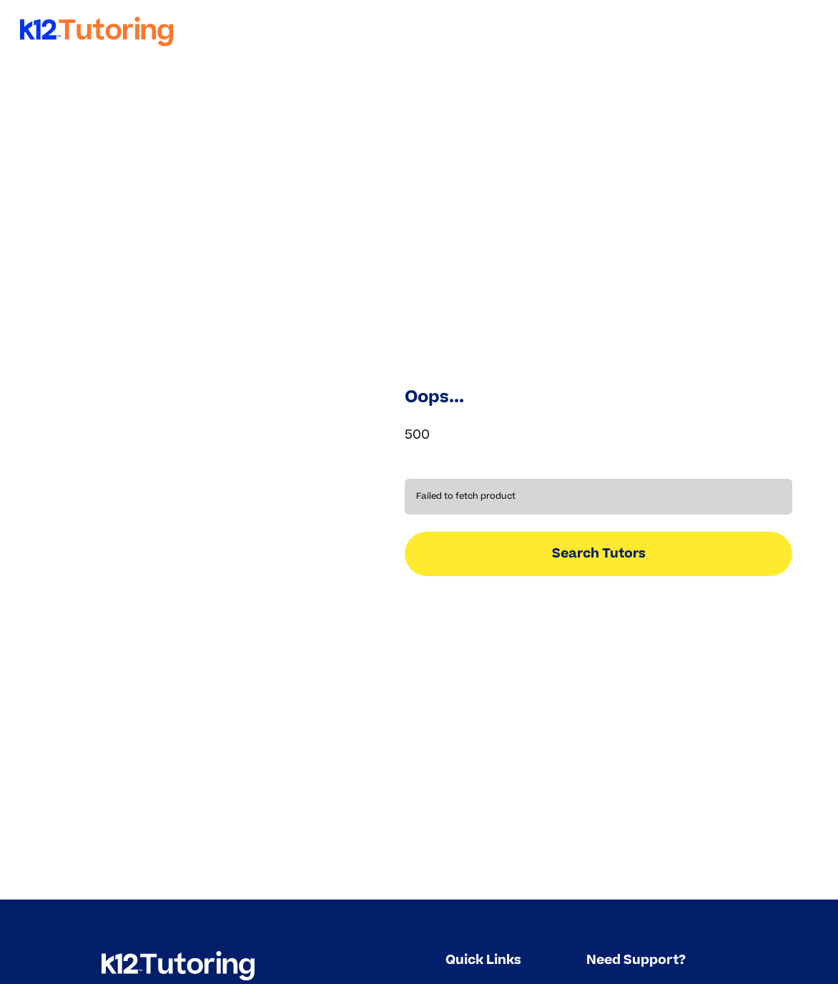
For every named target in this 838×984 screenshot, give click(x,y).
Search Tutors (599, 553)
